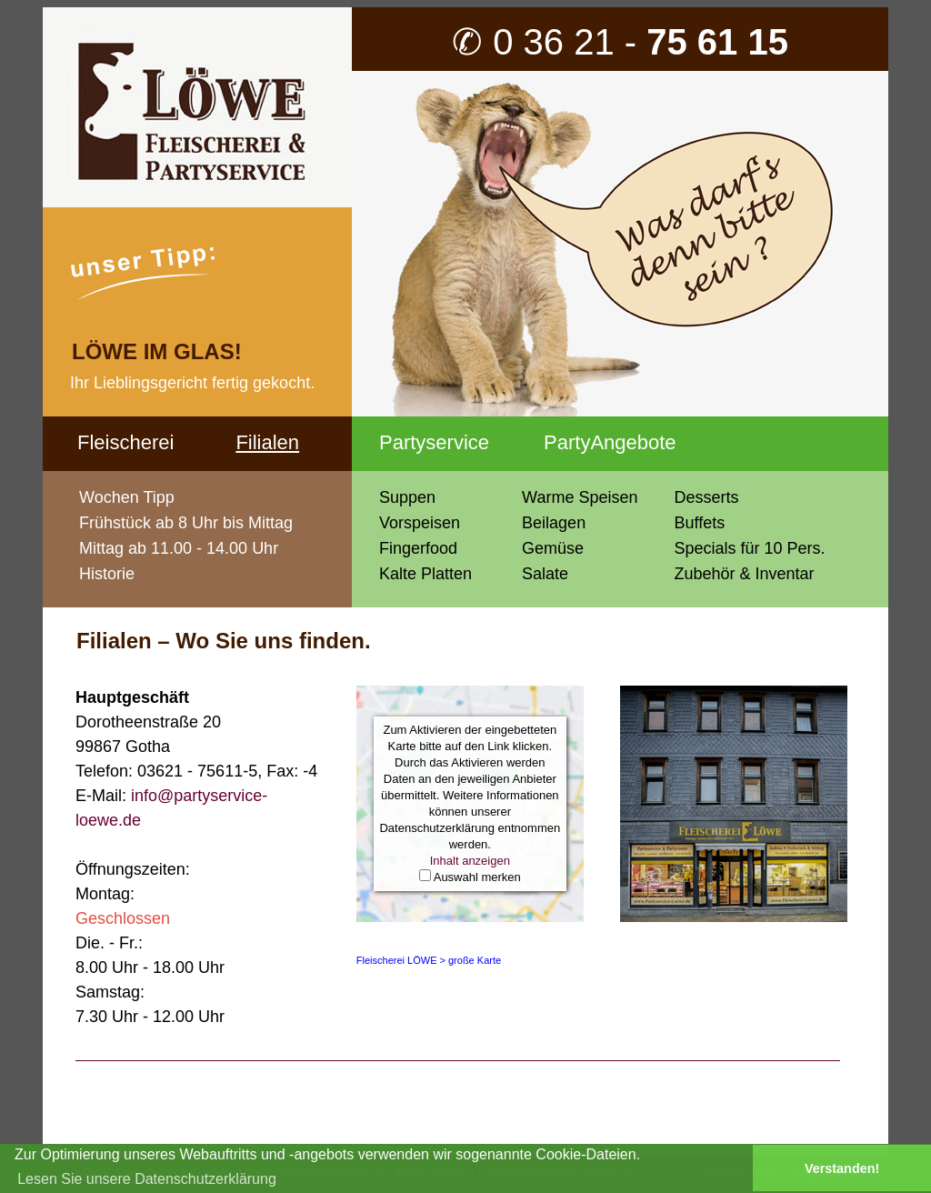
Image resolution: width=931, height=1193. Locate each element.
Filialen (267, 442)
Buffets (699, 523)
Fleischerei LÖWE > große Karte (428, 960)
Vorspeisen (419, 523)
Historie (107, 574)
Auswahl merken (477, 877)
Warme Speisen (579, 497)
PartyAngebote (610, 442)
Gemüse (553, 548)
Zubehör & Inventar (744, 574)
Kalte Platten (425, 574)
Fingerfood (418, 548)
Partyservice (434, 442)
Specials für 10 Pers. (749, 548)
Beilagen (554, 523)
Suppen (407, 497)
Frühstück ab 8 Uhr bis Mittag (186, 523)
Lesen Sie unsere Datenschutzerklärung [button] (146, 1179)
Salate (545, 574)
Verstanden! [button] (842, 1168)
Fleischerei (125, 442)
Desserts (706, 497)
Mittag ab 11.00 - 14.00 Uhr (178, 548)
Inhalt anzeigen (470, 860)
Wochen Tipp (127, 497)
